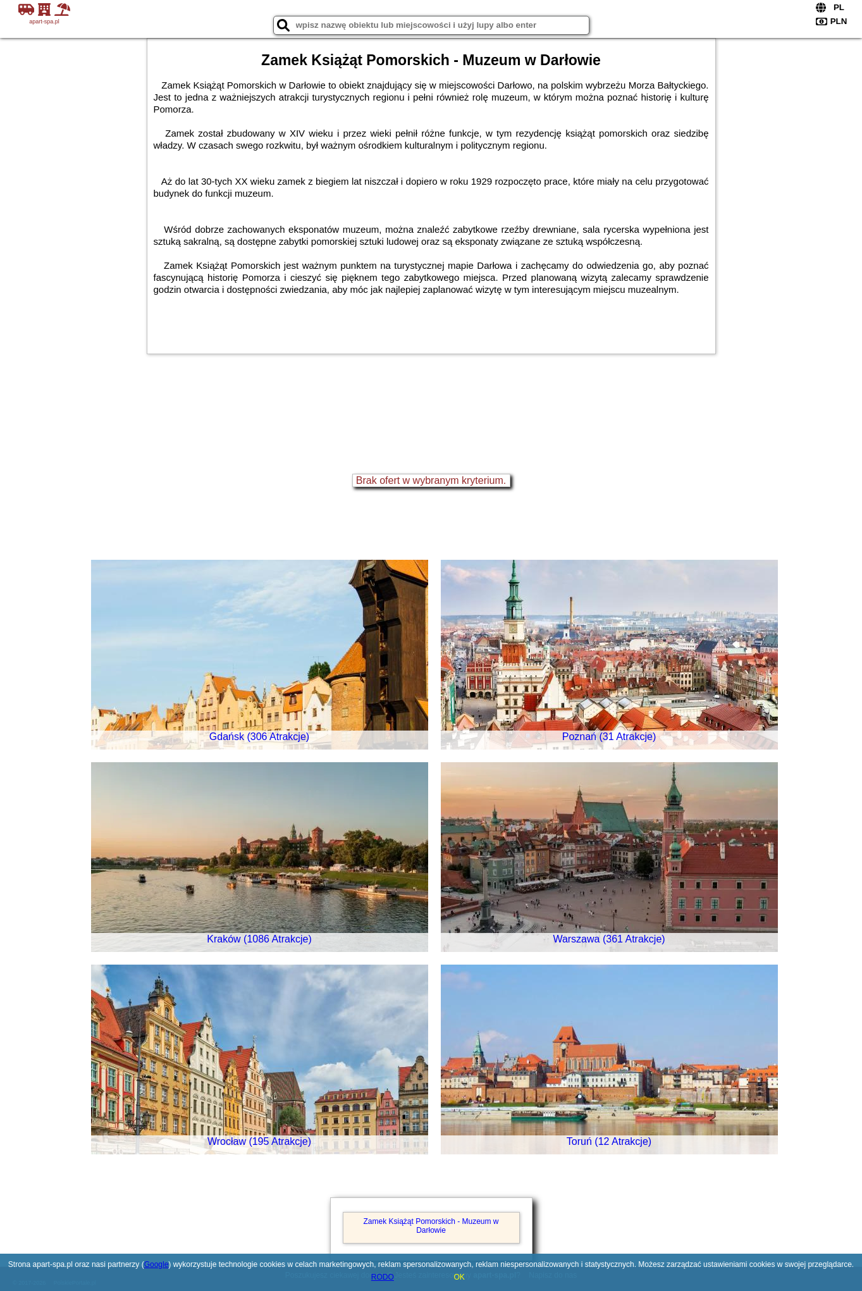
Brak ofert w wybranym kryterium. (431, 480)
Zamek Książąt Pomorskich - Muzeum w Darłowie (430, 1226)
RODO (382, 1277)
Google (156, 1264)
